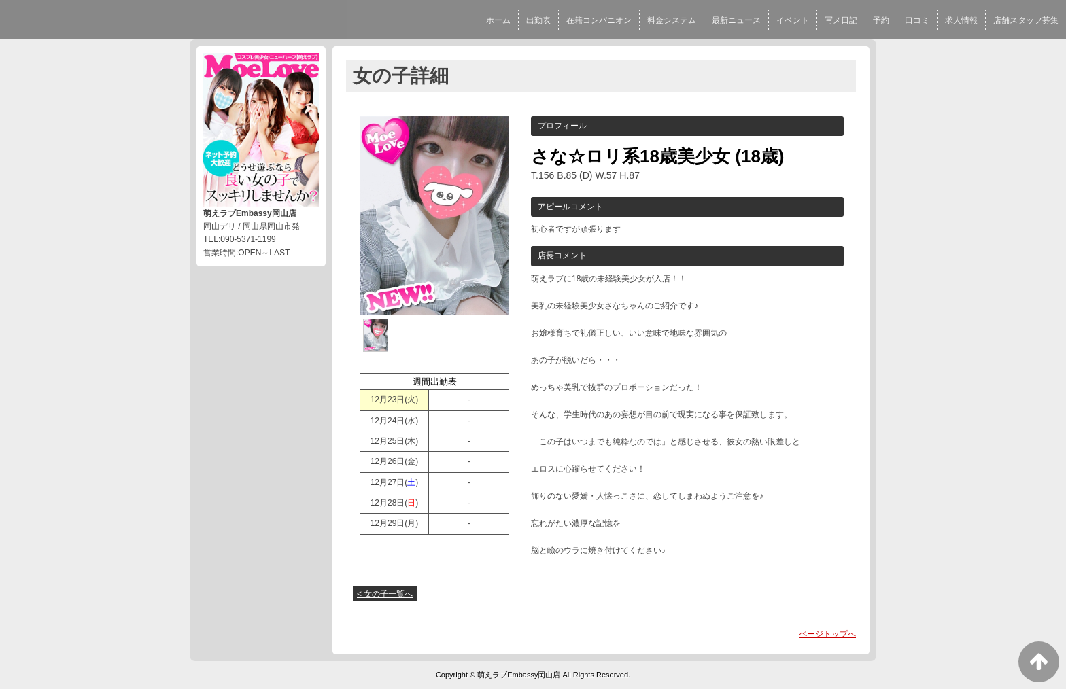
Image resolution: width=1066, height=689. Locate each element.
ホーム (498, 20)
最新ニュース (736, 20)
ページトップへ (827, 634)
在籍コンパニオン (599, 20)
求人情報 (961, 20)
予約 (881, 20)
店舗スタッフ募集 (1026, 20)
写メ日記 (841, 20)
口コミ (917, 20)
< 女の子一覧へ (385, 594)
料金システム (671, 20)
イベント (792, 20)
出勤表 (538, 20)
